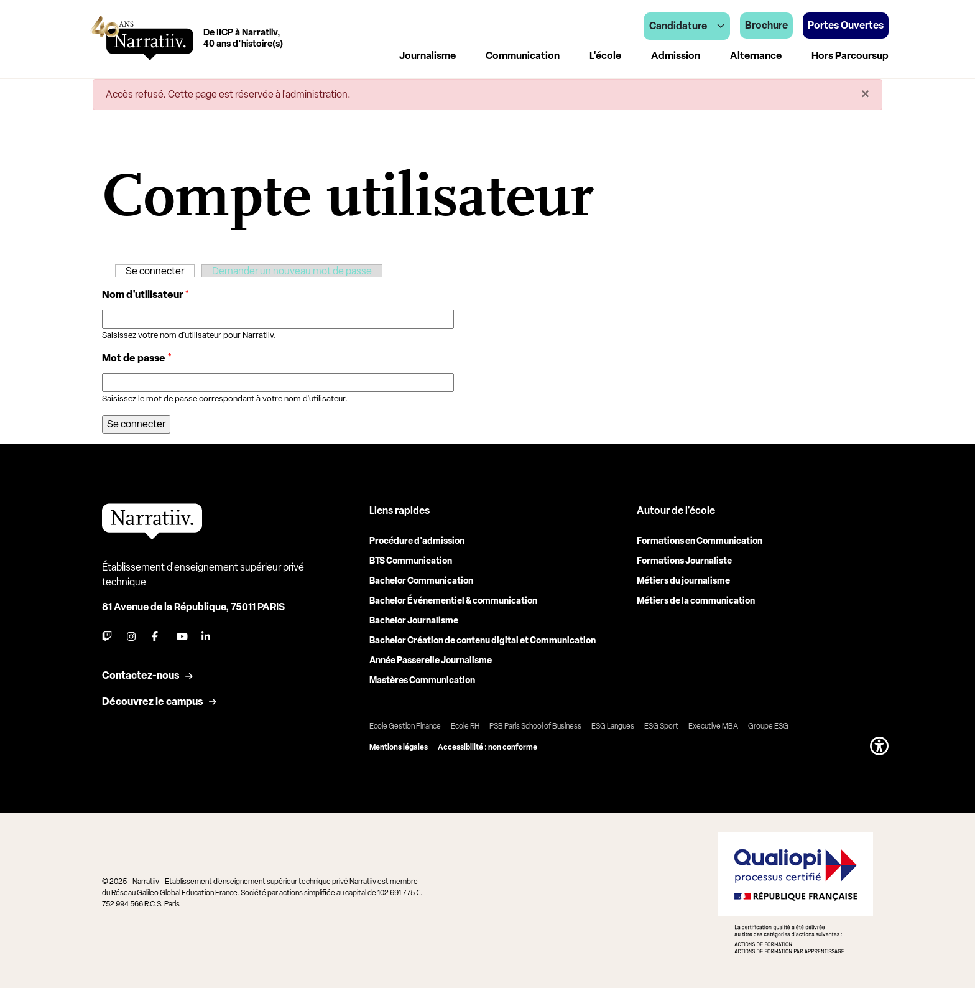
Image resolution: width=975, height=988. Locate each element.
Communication (523, 56)
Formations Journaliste (684, 561)
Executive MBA (713, 726)
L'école (605, 56)
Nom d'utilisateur (145, 295)
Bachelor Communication (421, 581)
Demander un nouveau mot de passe (292, 271)
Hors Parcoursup (850, 56)
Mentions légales (398, 747)
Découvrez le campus (152, 701)
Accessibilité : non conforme (487, 747)
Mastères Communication (422, 680)
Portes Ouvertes (846, 25)
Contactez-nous (140, 675)
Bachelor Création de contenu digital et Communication (482, 640)
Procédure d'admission (416, 541)
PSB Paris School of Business (535, 726)
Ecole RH (465, 726)
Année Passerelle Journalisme (430, 660)
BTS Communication (410, 561)
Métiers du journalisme (683, 581)
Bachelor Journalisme (413, 620)
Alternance (756, 56)
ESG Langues (612, 726)
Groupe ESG (768, 726)
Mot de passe (137, 358)
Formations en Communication (699, 541)
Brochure (766, 25)
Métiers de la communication (696, 600)
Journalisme (427, 56)
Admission (675, 56)
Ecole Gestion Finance (405, 726)
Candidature (686, 26)
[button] (879, 746)
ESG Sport (661, 726)
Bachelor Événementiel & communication (453, 600)
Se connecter (160, 271)
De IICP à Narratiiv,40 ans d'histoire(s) (243, 38)
